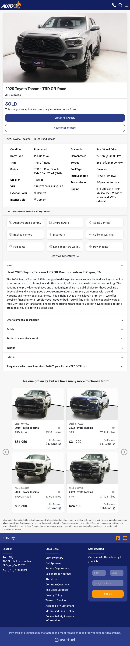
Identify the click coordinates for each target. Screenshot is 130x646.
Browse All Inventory (65, 118)
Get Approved (54, 563)
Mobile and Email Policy (60, 611)
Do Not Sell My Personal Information (60, 618)
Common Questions (58, 584)
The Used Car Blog (57, 589)
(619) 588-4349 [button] (15, 570)
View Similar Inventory (65, 128)
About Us (51, 579)
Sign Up (108, 594)
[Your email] (108, 583)
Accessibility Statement (60, 605)
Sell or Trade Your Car (58, 573)
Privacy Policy (54, 595)
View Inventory (54, 557)
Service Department (57, 568)
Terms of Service (56, 600)
